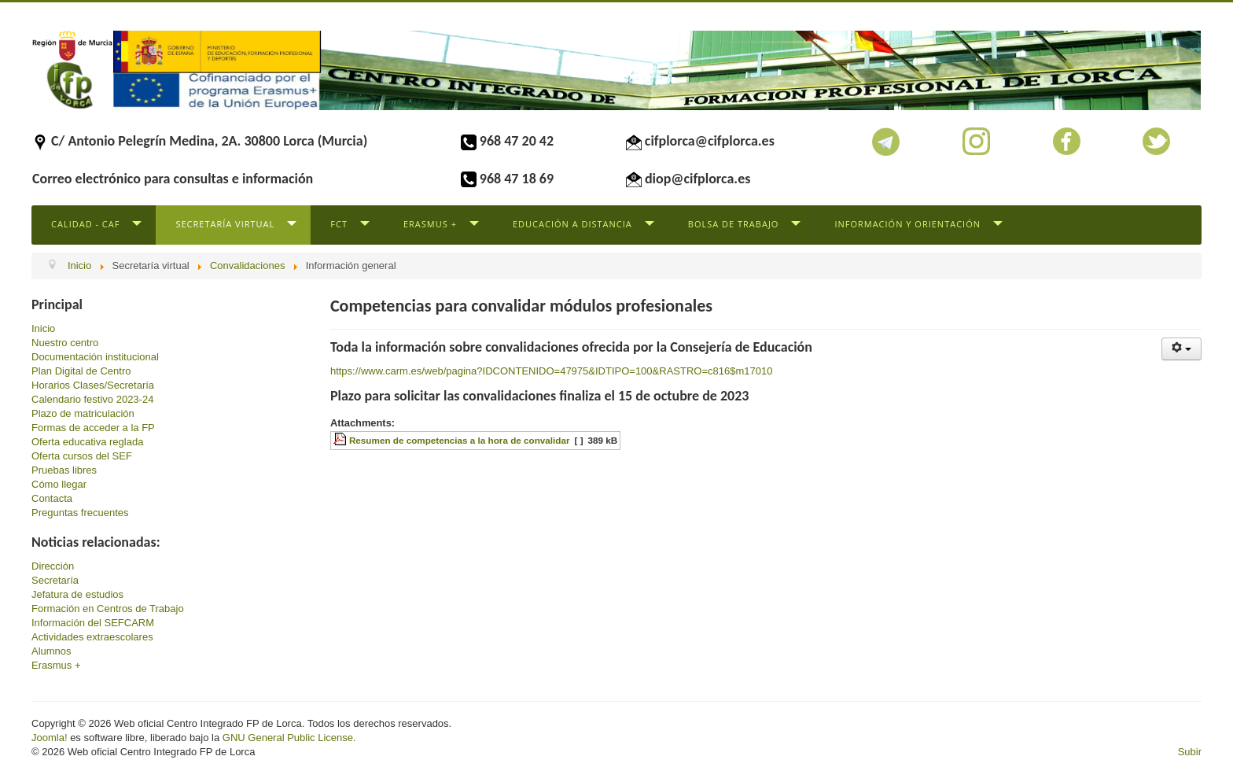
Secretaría (55, 580)
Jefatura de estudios (77, 594)
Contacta (51, 498)
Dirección (52, 566)
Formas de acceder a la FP (93, 427)
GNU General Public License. (289, 737)
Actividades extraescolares (92, 637)
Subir (1190, 752)
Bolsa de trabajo (733, 224)
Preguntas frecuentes (80, 512)
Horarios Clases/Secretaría (92, 385)
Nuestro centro (64, 343)
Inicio (43, 328)
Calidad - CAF (85, 224)
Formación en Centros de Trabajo (107, 608)
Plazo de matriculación (82, 413)
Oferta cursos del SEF (81, 456)
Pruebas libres (64, 470)
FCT (339, 224)
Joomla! (49, 737)
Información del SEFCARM (92, 623)
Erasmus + (430, 224)
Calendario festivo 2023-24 (92, 399)
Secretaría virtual (224, 224)
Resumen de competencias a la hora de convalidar (459, 440)
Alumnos (51, 651)
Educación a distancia (572, 224)
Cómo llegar (58, 484)
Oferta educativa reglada (87, 442)
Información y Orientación (907, 224)
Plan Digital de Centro (81, 371)
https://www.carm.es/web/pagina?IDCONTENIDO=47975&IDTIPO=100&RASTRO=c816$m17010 (551, 371)
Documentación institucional (95, 357)
